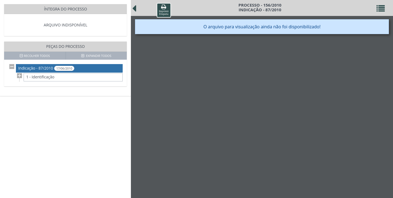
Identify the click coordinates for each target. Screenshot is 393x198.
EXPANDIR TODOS (96, 56)
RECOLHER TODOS (35, 56)
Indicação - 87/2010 (46, 68)
